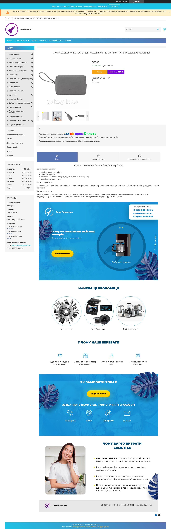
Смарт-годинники (15, 117)
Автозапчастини (15, 59)
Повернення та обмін (15, 135)
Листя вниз (155, 241)
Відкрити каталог (62, 254)
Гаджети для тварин (16, 125)
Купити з (116, 72)
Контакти (42, 40)
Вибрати (114, 6)
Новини (68, 40)
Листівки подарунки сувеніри (16, 112)
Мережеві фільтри (16, 99)
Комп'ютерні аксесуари (18, 71)
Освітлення (13, 83)
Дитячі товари (14, 87)
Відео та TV (13, 95)
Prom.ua (96, 524)
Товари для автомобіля (18, 63)
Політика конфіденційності (100, 527)
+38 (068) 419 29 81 (142, 213)
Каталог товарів (21, 40)
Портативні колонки (16, 91)
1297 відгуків (123, 1)
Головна (9, 40)
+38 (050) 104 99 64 (143, 210)
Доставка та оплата (15, 143)
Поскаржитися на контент (81, 527)
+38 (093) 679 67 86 (143, 217)
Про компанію (12, 147)
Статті (9, 139)
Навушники (13, 75)
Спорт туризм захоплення (19, 121)
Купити (99, 72)
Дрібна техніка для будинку (19, 103)
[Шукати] (158, 29)
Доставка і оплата (55, 40)
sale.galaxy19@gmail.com (21, 245)
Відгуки (34, 40)
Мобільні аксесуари (16, 67)
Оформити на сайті (98, 394)
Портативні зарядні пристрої (20, 79)
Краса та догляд (15, 107)
